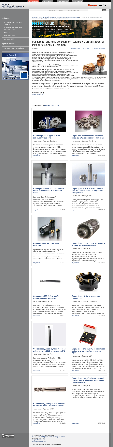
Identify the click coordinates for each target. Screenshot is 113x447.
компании (9, 39)
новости (61, 10)
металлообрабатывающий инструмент (13, 28)
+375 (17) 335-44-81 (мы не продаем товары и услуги (48, 437)
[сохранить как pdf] (99, 48)
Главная (34, 17)
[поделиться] (75, 48)
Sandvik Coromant (37, 94)
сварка (7, 32)
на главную (52, 10)
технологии (9, 36)
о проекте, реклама (73, 10)
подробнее (36, 155)
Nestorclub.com (56, 444)
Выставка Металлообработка (14, 48)
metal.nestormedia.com (39, 441)
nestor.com (33, 1)
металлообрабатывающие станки (13, 23)
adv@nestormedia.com (38, 440)
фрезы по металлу (72, 17)
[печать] (86, 48)
